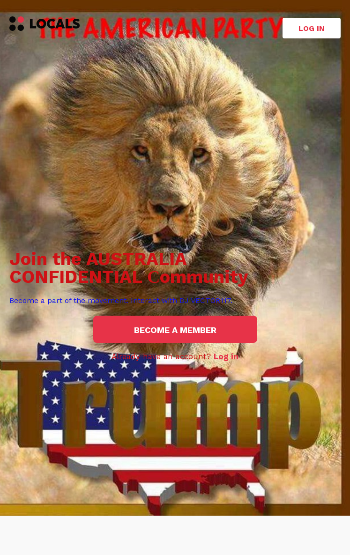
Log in (311, 28)
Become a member (175, 330)
